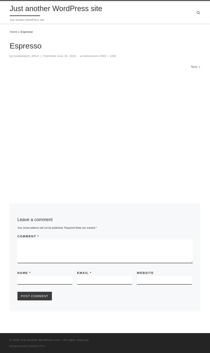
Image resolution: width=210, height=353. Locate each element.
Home (13, 31)
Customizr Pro (36, 346)
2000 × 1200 (107, 56)
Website (145, 273)
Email (84, 273)
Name (24, 273)
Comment (28, 236)
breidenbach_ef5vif (26, 56)
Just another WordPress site (40, 339)
